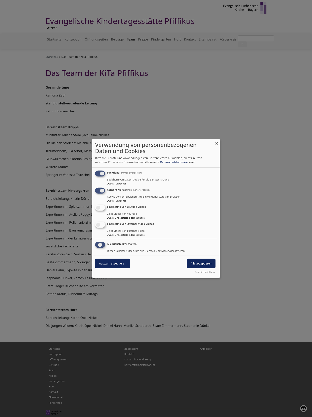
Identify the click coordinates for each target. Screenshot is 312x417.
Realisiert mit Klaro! (205, 271)
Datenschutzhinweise (174, 162)
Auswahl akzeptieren (112, 263)
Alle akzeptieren (201, 263)
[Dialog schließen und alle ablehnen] (217, 141)
